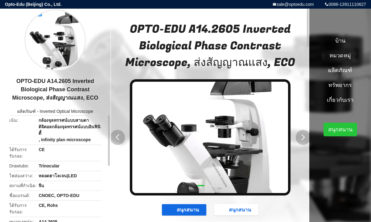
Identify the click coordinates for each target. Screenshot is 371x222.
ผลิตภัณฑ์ (26, 111)
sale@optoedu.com (295, 4)
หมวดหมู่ (340, 55)
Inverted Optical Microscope (66, 111)
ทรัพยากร (340, 85)
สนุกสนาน (185, 210)
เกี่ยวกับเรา (340, 100)
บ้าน (340, 41)
